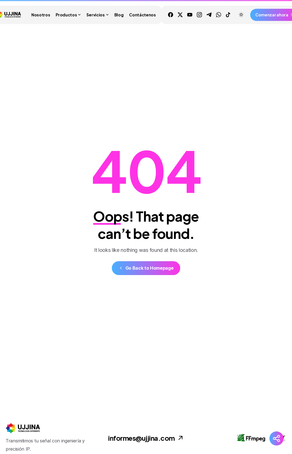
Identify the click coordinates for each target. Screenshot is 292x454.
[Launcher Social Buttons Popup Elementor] (276, 438)
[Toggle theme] (241, 14)
